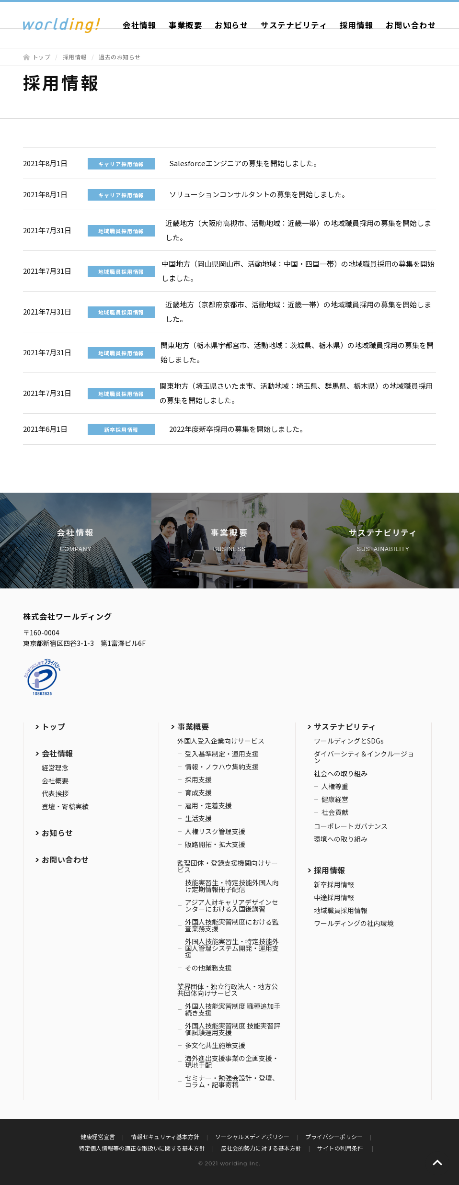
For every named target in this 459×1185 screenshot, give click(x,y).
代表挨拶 (55, 793)
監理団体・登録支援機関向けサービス (227, 866)
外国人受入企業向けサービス (220, 740)
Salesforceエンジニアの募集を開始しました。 (245, 163)
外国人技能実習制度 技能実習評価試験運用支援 (232, 1029)
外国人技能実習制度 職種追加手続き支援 (232, 1009)
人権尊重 (334, 786)
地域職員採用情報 (340, 910)
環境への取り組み (340, 839)
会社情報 (139, 25)
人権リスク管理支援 (215, 831)
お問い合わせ (411, 25)
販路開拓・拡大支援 (215, 844)
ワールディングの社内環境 (354, 923)
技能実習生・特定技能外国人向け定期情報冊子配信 (232, 886)
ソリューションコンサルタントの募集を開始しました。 (259, 194)
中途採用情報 (334, 897)
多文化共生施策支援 (215, 1045)
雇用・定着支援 (208, 805)
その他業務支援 (208, 967)
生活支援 (198, 818)
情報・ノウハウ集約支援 (222, 766)
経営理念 (55, 767)
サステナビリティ (294, 25)
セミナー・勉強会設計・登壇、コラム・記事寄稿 (232, 1081)
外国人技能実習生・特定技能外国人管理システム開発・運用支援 (232, 948)
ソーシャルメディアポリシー (252, 1136)
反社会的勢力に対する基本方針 (261, 1148)
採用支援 (198, 779)
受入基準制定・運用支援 (222, 753)
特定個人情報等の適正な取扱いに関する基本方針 (142, 1148)
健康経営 (334, 799)
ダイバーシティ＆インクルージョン (364, 757)
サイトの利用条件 (341, 1148)
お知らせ (231, 25)
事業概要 (185, 25)
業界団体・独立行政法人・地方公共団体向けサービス (227, 990)
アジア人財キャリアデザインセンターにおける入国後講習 (231, 905)
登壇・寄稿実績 (65, 806)
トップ (42, 57)
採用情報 (356, 25)
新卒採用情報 (334, 884)
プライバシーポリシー (334, 1136)
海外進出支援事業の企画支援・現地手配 (232, 1061)
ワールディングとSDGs (349, 740)
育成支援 (198, 792)
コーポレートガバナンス (351, 826)
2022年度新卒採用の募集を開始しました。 (238, 429)
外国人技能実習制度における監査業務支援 (232, 925)
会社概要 (55, 780)
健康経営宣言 (97, 1136)
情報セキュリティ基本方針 (165, 1136)
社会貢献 (334, 812)
